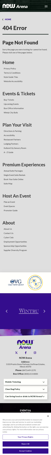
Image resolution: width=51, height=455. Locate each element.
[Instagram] (35, 352)
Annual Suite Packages (13, 171)
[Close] (48, 417)
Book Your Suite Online (13, 179)
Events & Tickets (18, 93)
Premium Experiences (23, 164)
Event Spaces (9, 206)
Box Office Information (14, 108)
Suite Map (8, 183)
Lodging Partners (11, 144)
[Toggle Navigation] (46, 6)
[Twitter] (16, 352)
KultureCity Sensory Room (15, 148)
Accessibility (9, 135)
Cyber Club (9, 237)
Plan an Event (9, 202)
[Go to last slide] (6, 311)
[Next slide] (44, 311)
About (8, 222)
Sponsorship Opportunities (15, 246)
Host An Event (16, 196)
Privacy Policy (10, 68)
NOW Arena (15, 6)
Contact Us (8, 233)
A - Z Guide (8, 152)
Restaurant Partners (12, 139)
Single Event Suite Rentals (14, 175)
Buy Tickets (9, 100)
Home (8, 19)
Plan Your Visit (17, 125)
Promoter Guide (10, 210)
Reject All (25, 445)
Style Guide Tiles (11, 77)
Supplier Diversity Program (15, 250)
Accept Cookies (25, 452)
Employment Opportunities (15, 241)
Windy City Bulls (11, 112)
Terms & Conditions (12, 73)
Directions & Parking (12, 131)
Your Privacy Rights (25, 438)
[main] (25, 142)
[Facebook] (26, 352)
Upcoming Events (11, 104)
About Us (8, 229)
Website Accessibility (13, 81)
